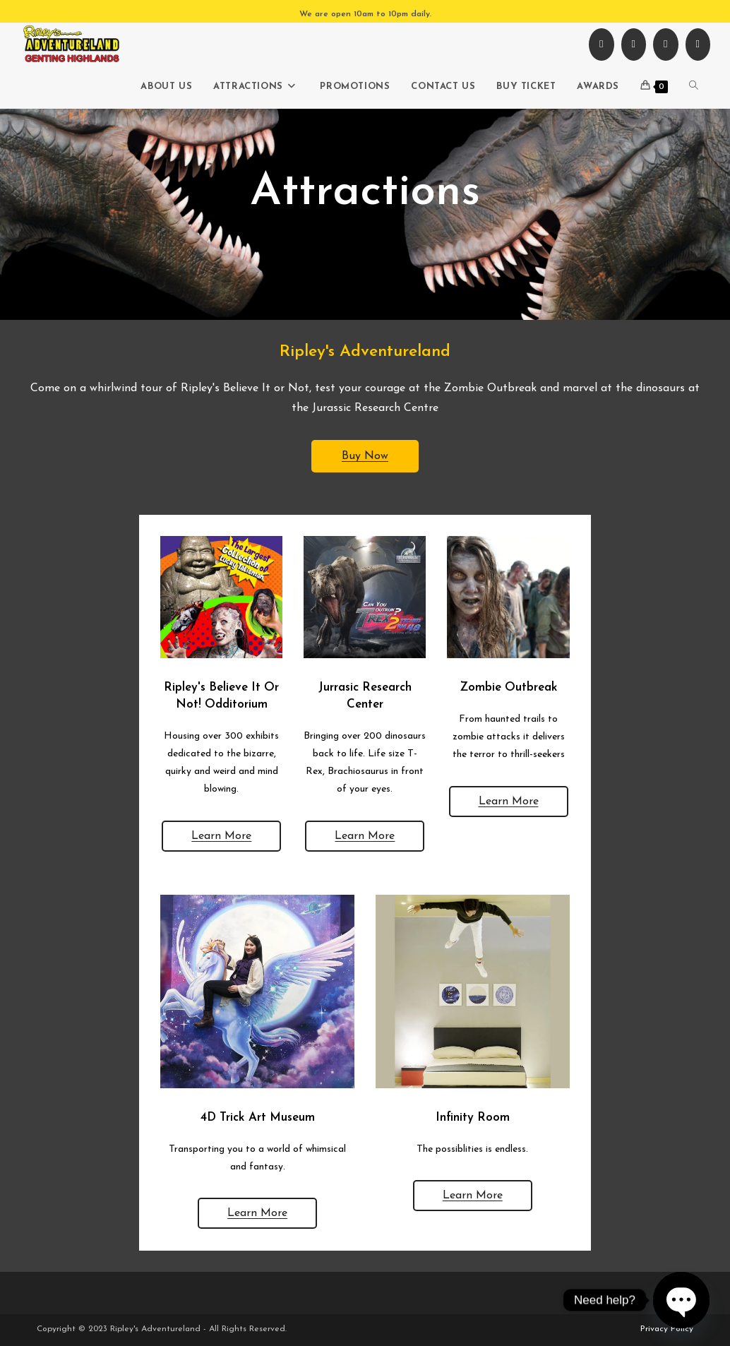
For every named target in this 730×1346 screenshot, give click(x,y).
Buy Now (365, 456)
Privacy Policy (666, 1329)
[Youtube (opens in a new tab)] (665, 44)
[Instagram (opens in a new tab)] (633, 44)
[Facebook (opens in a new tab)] (601, 44)
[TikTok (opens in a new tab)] (698, 44)
